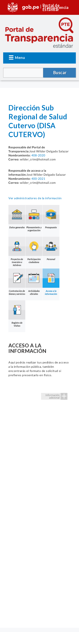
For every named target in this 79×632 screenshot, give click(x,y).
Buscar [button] (60, 72)
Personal (51, 248)
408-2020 (38, 155)
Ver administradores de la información (35, 198)
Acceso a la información (51, 282)
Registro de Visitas (16, 313)
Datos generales (16, 217)
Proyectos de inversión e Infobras (16, 251)
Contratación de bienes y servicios (16, 282)
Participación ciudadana (33, 250)
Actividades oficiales (33, 282)
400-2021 (38, 178)
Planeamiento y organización (33, 218)
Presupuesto (51, 217)
